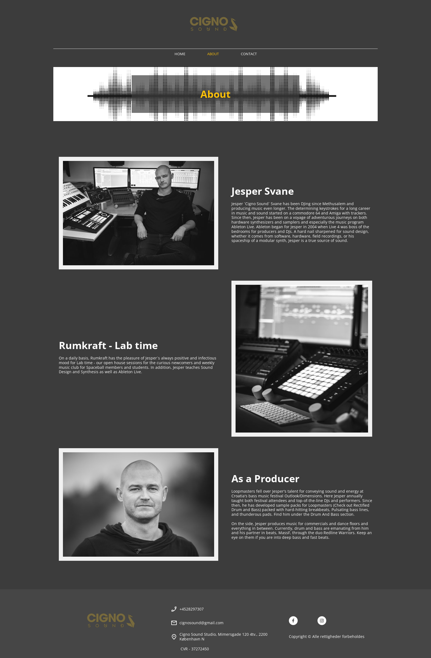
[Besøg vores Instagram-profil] (321, 620)
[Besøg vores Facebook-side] (293, 620)
